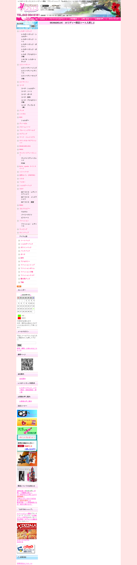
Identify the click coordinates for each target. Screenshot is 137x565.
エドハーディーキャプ (29, 76)
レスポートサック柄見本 (26, 383)
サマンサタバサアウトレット (27, 142)
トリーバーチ (24, 172)
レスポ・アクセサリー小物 (29, 55)
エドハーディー (24, 65)
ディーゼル (23, 123)
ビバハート (25, 218)
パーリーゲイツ (26, 215)
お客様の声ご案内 (24, 397)
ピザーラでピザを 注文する (23, 541)
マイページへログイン (57, 19)
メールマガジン (23, 331)
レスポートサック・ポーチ (29, 50)
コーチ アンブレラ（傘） (28, 106)
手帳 (22, 282)
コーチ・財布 (25, 97)
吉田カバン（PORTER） (27, 175)
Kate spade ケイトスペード (27, 167)
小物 (22, 79)
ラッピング (23, 229)
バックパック (25, 251)
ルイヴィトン (24, 82)
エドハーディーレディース (29, 72)
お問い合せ (85, 19)
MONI (21, 205)
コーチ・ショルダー (28, 88)
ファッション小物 (27, 272)
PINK (23, 163)
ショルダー (25, 120)
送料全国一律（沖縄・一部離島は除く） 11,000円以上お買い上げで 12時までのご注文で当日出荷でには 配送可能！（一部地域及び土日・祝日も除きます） (27, 497)
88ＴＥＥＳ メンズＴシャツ (29, 198)
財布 (22, 258)
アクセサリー (25, 261)
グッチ (21, 110)
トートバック (25, 241)
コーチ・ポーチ (26, 94)
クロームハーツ (24, 127)
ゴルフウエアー (24, 209)
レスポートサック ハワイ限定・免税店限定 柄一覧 (27, 390)
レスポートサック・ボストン (29, 45)
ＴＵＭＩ (22, 182)
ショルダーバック (25, 185)
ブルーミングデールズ (27, 130)
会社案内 (21, 374)
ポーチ (23, 254)
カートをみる (40, 19)
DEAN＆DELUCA (25, 146)
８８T (21, 189)
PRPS (21, 149)
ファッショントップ (28, 265)
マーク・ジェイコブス (27, 137)
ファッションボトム (28, 268)
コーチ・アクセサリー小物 (29, 101)
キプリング (23, 134)
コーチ (21, 85)
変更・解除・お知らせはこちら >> (27, 349)
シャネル (22, 114)
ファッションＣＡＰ (28, 275)
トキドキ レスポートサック (28, 60)
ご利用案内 (73, 19)
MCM (20, 117)
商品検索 (20, 24)
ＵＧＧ (21, 179)
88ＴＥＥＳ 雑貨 (27, 202)
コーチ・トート (26, 91)
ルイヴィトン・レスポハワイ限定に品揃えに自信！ (80, 1)
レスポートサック (25, 31)
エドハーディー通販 (24, 513)
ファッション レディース (29, 225)
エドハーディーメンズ (29, 68)
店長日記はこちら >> (24, 563)
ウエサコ (24, 212)
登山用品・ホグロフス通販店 (27, 519)
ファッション (24, 221)
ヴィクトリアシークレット (27, 154)
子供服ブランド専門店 (27, 516)
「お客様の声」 (99, 19)
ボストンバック (26, 247)
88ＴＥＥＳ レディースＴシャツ (29, 193)
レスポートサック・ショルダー (29, 35)
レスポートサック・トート (29, 40)
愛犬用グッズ (25, 279)
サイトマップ (113, 19)
